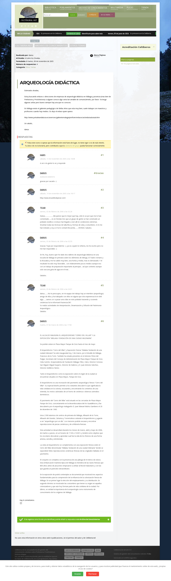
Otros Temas (77, 45)
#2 (102, 189)
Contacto (79, 557)
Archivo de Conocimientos (93, 8)
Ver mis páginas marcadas (130, 64)
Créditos (89, 553)
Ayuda (98, 549)
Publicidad (69, 557)
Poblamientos (67, 8)
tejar (42, 207)
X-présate (92, 15)
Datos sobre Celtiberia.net (74, 553)
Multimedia (117, 8)
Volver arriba (19, 532)
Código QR (34, 41)
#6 (102, 320)
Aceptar (77, 574)
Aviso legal (99, 553)
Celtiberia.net (24, 45)
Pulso (132, 8)
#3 (102, 207)
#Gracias (99, 172)
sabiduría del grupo (72, 145)
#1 (102, 154)
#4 (102, 237)
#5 (102, 284)
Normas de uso (87, 549)
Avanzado (81, 15)
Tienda (145, 8)
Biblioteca (50, 8)
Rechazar (92, 574)
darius (43, 173)
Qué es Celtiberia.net (72, 549)
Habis (42, 154)
